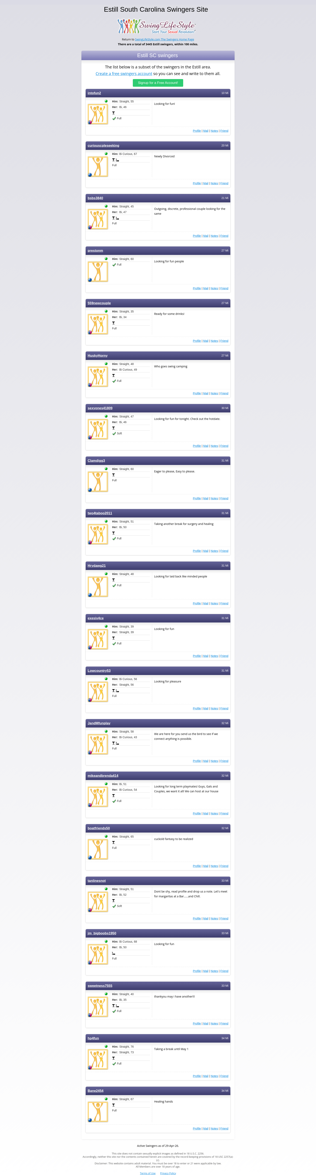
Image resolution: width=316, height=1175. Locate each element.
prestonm (95, 250)
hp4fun (93, 1038)
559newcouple (99, 303)
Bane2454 (95, 1090)
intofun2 (94, 93)
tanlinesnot (97, 880)
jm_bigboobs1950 (102, 933)
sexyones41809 (100, 408)
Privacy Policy (168, 1173)
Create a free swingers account (124, 73)
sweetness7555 (100, 985)
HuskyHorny (98, 355)
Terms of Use (148, 1173)
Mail (205, 130)
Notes (214, 130)
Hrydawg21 (97, 565)
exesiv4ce (96, 618)
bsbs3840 (95, 198)
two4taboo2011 (100, 513)
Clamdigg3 (96, 460)
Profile (197, 130)
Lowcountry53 (99, 670)
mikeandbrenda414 (103, 775)
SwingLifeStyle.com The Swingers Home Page (164, 39)
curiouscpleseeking (103, 145)
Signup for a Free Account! (158, 82)
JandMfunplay (99, 723)
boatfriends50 (99, 828)
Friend (224, 130)
